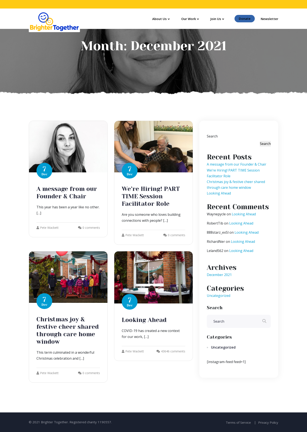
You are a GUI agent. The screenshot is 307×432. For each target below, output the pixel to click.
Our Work (188, 19)
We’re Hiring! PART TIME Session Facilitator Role (151, 196)
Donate (245, 18)
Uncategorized (218, 295)
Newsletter (269, 19)
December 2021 (219, 274)
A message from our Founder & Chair (236, 164)
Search (212, 136)
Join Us (215, 19)
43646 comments (173, 351)
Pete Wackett (47, 228)
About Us (159, 19)
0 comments (91, 228)
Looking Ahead (144, 319)
